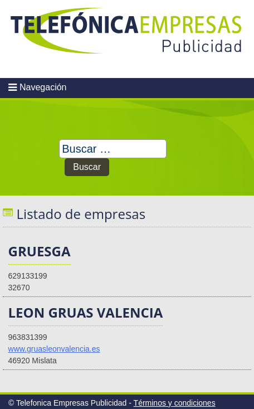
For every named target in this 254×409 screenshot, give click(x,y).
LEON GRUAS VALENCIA (85, 312)
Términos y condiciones (175, 402)
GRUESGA (39, 251)
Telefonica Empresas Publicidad (127, 39)
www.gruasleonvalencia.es (54, 348)
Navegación (43, 87)
